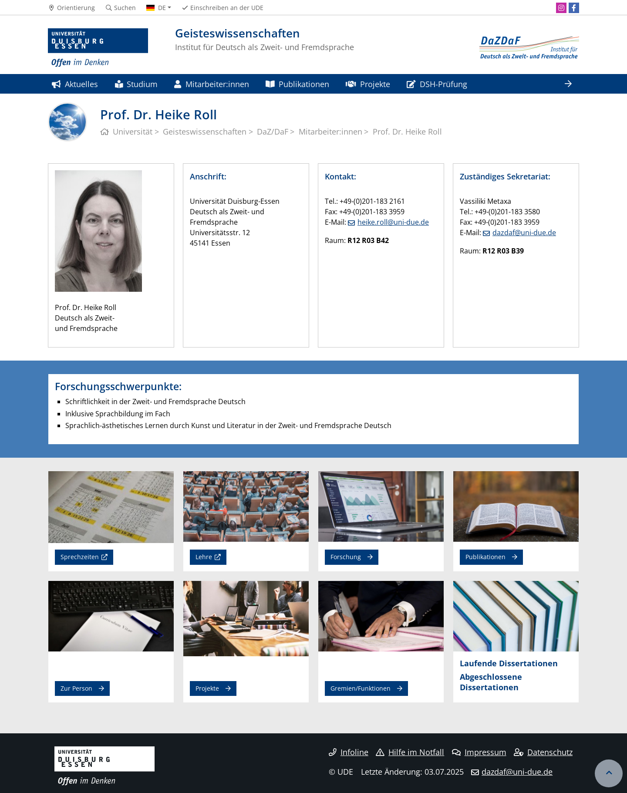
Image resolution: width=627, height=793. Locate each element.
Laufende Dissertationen (509, 663)
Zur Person (76, 688)
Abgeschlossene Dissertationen (491, 681)
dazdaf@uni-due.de (524, 232)
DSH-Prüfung (437, 83)
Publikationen (297, 83)
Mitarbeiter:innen (211, 83)
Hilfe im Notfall (410, 752)
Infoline (348, 752)
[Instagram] (561, 8)
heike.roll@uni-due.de (393, 222)
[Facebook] (574, 8)
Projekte (368, 83)
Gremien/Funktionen (360, 688)
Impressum (479, 752)
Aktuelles (75, 83)
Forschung (345, 557)
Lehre (204, 557)
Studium (136, 83)
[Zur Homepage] (98, 47)
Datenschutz (543, 752)
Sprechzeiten (80, 557)
